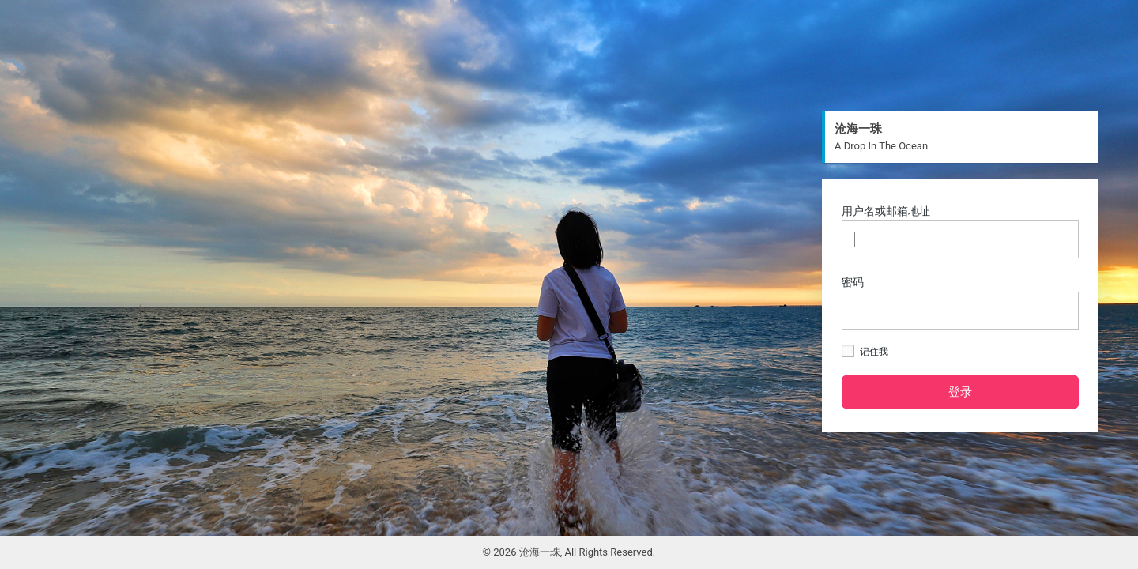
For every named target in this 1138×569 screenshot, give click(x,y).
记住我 (865, 351)
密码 (960, 303)
